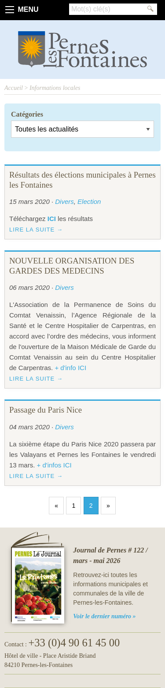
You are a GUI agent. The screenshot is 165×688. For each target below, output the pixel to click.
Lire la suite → (36, 229)
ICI (52, 218)
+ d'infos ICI (54, 465)
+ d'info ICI (70, 367)
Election (89, 201)
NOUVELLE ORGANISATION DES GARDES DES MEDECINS (71, 265)
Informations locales (55, 88)
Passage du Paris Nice (45, 409)
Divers (64, 201)
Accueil (13, 88)
